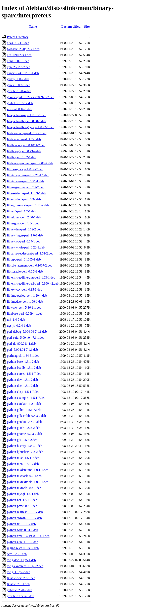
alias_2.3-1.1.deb (18, 43)
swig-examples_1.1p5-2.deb (25, 566)
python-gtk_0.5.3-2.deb (22, 439)
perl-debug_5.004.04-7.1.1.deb (27, 331)
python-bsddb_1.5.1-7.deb (24, 367)
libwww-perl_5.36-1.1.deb (24, 307)
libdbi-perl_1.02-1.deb (21, 157)
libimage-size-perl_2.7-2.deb (25, 187)
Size (87, 26)
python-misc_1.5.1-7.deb (23, 458)
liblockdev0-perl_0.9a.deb (24, 199)
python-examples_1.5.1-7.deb (26, 397)
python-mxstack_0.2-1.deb (24, 476)
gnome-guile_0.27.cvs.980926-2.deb (30, 97)
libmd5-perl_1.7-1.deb (21, 211)
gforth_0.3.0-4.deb (19, 91)
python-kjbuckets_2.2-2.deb (25, 451)
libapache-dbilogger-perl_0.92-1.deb (30, 127)
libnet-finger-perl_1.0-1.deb (25, 235)
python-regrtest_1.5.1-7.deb (25, 512)
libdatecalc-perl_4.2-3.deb (24, 139)
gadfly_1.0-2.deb (18, 79)
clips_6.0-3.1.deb (18, 61)
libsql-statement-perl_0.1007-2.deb (29, 265)
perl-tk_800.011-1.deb (21, 343)
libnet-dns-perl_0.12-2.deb (24, 229)
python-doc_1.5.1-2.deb (22, 385)
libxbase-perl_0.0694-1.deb (24, 313)
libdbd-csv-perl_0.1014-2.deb (26, 145)
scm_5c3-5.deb (17, 554)
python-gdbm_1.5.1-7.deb (24, 409)
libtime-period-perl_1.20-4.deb (27, 295)
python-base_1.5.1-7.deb (23, 361)
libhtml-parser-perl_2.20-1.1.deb (28, 175)
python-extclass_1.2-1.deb (24, 403)
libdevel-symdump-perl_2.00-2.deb (30, 163)
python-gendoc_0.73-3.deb (24, 421)
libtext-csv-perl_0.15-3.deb (24, 289)
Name (33, 26)
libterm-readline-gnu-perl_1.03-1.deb (31, 277)
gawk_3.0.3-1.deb (18, 85)
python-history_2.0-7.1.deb (24, 445)
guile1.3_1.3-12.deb (20, 103)
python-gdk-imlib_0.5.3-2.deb (26, 415)
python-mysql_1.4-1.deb (23, 494)
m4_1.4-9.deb (16, 319)
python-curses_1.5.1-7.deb (24, 373)
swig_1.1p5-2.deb (18, 572)
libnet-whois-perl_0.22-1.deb (26, 247)
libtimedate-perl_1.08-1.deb (25, 301)
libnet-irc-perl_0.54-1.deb (23, 241)
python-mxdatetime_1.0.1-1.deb (27, 470)
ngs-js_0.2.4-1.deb (19, 325)
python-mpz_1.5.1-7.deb (23, 464)
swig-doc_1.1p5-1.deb (21, 560)
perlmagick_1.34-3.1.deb (23, 355)
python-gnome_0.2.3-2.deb (24, 433)
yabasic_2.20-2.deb (19, 590)
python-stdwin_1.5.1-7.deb (24, 518)
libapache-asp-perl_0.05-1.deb (26, 115)
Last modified (70, 26)
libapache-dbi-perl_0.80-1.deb (26, 121)
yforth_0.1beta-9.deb (20, 596)
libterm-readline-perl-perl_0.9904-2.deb (33, 283)
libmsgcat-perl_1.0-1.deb (23, 223)
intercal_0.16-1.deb (19, 109)
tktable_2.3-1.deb (18, 584)
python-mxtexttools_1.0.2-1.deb (27, 482)
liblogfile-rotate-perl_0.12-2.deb (28, 205)
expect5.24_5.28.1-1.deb (23, 73)
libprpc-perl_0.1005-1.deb (24, 259)
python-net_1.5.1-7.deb (22, 500)
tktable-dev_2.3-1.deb (21, 578)
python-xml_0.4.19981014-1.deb (28, 536)
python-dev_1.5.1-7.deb (22, 379)
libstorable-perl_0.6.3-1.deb (25, 271)
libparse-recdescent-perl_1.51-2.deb (30, 253)
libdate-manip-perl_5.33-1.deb (26, 133)
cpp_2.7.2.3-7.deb (18, 67)
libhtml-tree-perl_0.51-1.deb (25, 181)
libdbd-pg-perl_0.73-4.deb (24, 151)
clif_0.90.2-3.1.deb (19, 55)
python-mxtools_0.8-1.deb (24, 488)
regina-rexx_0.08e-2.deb (23, 548)
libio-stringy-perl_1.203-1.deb (26, 193)
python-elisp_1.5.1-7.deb (23, 391)
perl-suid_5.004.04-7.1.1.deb (25, 337)
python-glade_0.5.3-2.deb (23, 427)
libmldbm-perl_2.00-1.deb (24, 217)
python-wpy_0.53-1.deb (22, 530)
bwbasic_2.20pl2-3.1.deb (23, 49)
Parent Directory (17, 37)
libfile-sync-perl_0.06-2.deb (25, 169)
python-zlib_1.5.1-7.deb (22, 542)
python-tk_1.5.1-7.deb (21, 524)
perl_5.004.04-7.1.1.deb (22, 349)
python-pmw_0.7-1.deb (22, 506)
